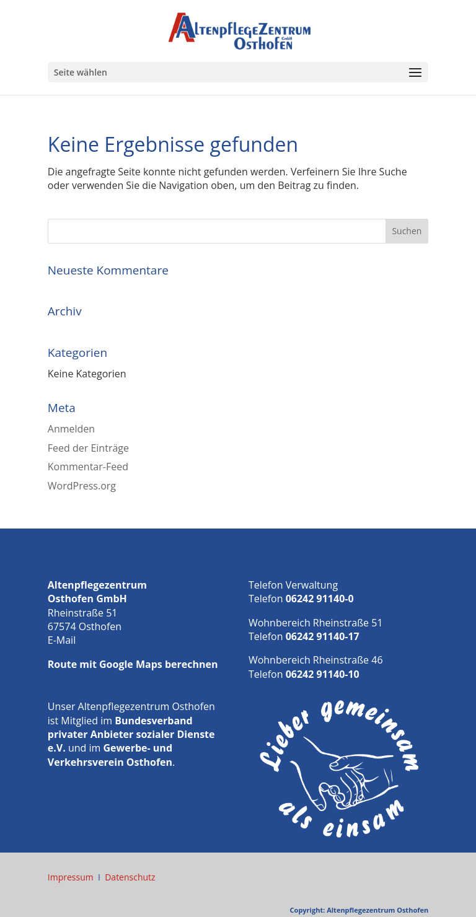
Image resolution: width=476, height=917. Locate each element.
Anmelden (71, 429)
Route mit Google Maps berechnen (133, 664)
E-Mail (62, 640)
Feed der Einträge (88, 448)
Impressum (71, 877)
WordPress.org (82, 486)
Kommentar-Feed (88, 466)
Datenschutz (130, 877)
